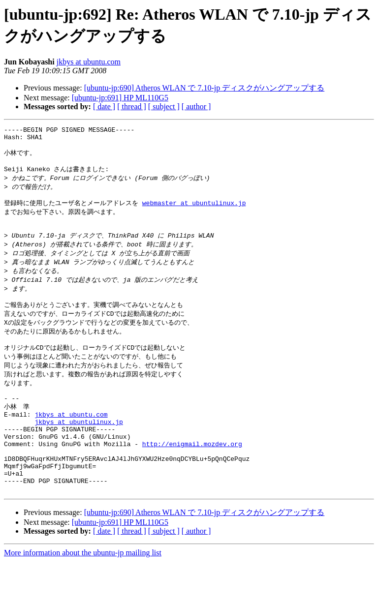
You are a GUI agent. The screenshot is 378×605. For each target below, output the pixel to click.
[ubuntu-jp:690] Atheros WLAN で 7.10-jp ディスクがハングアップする (204, 88)
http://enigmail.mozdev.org (192, 478)
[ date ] (104, 106)
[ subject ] (164, 106)
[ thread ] (131, 106)
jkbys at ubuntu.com (89, 62)
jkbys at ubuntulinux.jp (78, 452)
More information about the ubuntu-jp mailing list (82, 596)
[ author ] (196, 106)
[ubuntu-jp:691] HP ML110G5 (120, 97)
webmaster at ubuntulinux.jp (194, 212)
